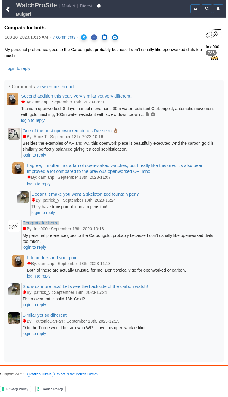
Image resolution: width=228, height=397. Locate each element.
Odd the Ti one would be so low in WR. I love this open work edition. (85, 327)
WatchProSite (36, 5)
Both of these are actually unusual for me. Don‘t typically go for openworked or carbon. (106, 270)
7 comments (64, 37)
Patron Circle (41, 374)
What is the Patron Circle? (77, 374)
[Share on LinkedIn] (104, 37)
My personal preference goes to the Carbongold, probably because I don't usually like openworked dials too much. (118, 238)
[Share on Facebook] (94, 37)
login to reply (18, 68)
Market (68, 5)
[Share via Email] (115, 37)
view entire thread (55, 86)
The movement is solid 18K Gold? (54, 298)
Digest (86, 5)
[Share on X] (84, 37)
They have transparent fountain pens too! (69, 206)
